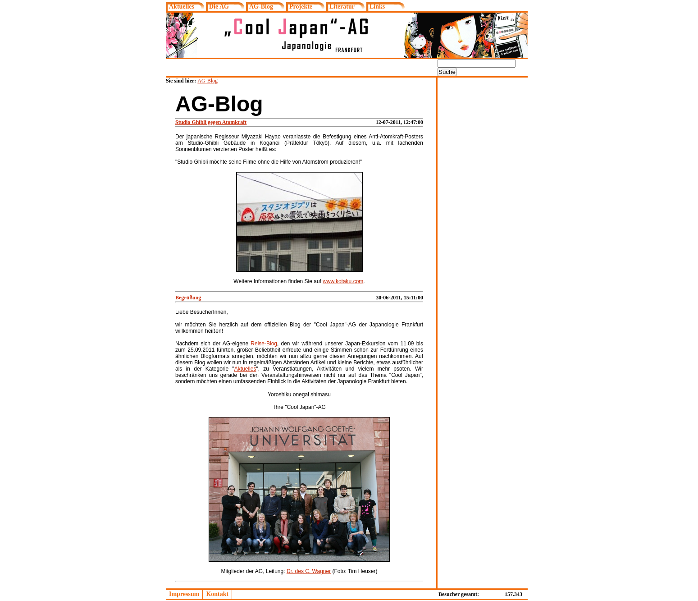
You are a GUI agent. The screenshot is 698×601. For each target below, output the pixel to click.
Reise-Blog (264, 343)
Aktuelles (181, 6)
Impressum (184, 594)
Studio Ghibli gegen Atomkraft (210, 122)
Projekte (300, 6)
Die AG (219, 6)
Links (377, 6)
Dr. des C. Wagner (309, 571)
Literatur (342, 6)
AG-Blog (261, 6)
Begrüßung (188, 297)
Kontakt (217, 594)
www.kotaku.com (343, 281)
